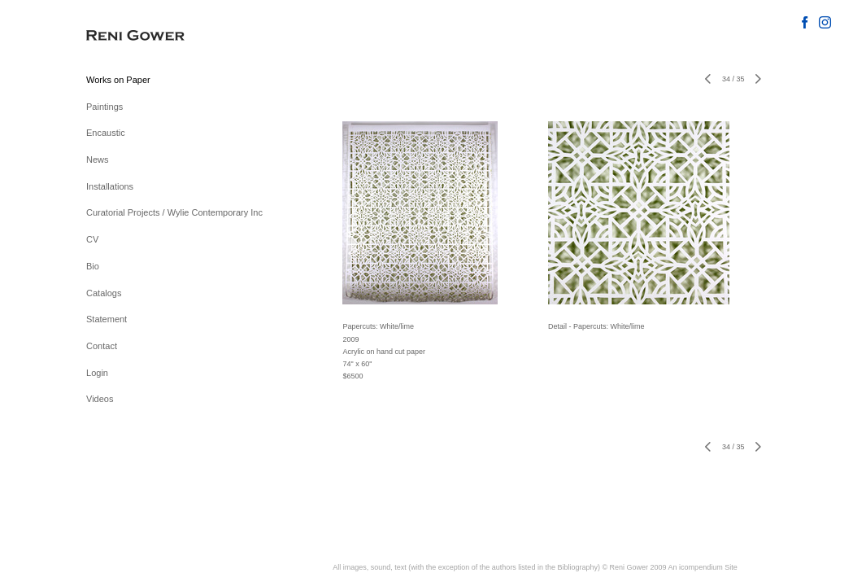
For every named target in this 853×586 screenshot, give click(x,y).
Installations (109, 186)
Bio (92, 266)
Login (97, 373)
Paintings (104, 107)
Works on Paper (118, 80)
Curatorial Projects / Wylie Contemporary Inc (174, 212)
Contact (101, 346)
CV (92, 239)
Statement (106, 319)
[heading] (127, 36)
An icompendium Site (703, 567)
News (97, 159)
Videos (99, 399)
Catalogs (103, 293)
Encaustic (105, 133)
